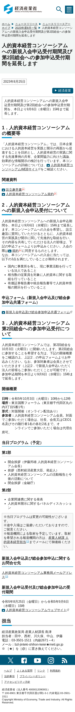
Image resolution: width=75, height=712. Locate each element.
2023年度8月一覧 (26, 27)
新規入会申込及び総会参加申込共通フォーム (38, 312)
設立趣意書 (14, 189)
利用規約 (55, 670)
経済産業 (62, 90)
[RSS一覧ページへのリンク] (64, 660)
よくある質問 (24, 670)
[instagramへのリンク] (50, 660)
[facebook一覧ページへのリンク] (24, 660)
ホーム (6, 24)
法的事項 (9, 676)
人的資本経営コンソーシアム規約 (30, 194)
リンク (41, 670)
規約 (15, 250)
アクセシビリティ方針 (17, 681)
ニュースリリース (26, 24)
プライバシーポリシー (33, 676)
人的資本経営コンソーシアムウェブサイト (36, 610)
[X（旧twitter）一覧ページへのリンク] (10, 660)
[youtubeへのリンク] (37, 660)
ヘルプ (8, 670)
